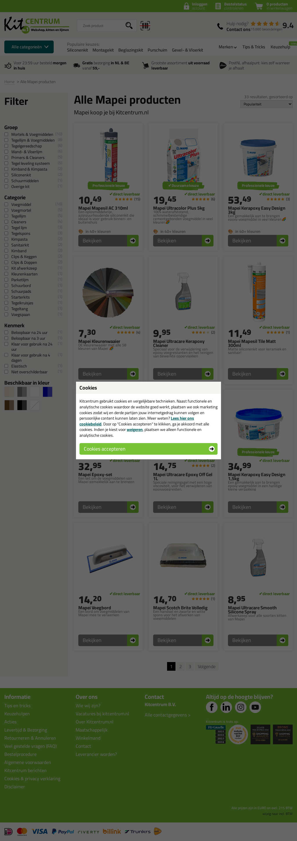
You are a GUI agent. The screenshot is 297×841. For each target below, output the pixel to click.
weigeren (135, 429)
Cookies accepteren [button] (104, 449)
